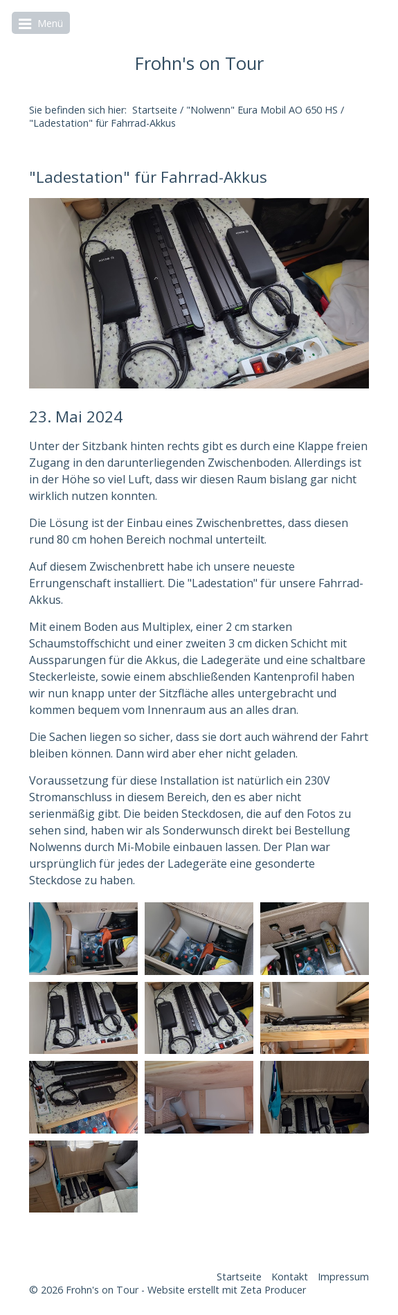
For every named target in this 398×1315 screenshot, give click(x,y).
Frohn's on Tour (199, 63)
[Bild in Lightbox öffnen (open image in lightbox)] (199, 293)
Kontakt (289, 1276)
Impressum (343, 1276)
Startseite (154, 109)
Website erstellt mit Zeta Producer (226, 1289)
